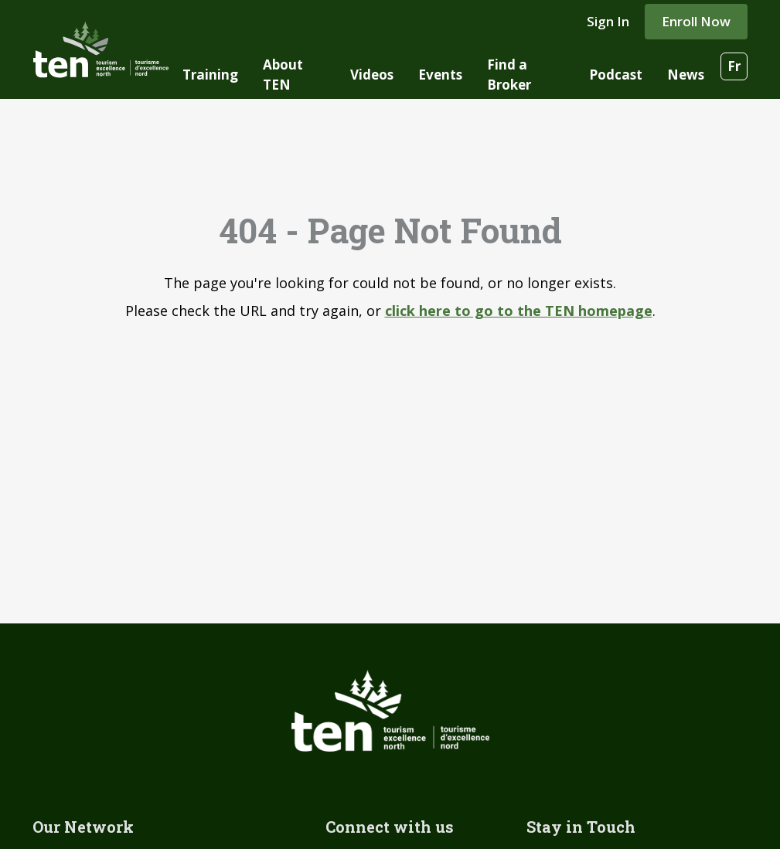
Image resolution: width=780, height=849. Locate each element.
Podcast (615, 74)
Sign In (608, 21)
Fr (734, 66)
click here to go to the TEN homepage (518, 310)
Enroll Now (696, 21)
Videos (371, 74)
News (685, 74)
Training (210, 74)
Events (440, 74)
